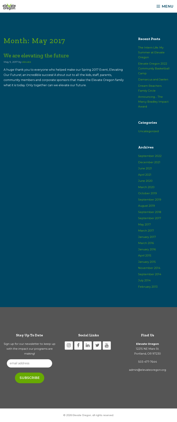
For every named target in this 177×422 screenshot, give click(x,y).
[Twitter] (97, 345)
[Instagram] (69, 345)
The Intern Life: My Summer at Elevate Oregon (151, 52)
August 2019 (146, 205)
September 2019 (149, 199)
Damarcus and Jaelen (153, 79)
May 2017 (144, 224)
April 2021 (144, 174)
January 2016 (147, 249)
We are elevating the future (36, 55)
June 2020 (145, 181)
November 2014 (149, 268)
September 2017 (149, 218)
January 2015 (147, 261)
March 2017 (146, 230)
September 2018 (149, 212)
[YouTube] (107, 345)
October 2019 (147, 193)
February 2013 (148, 286)
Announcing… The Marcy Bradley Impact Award (153, 101)
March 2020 (146, 187)
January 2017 (147, 237)
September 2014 (149, 274)
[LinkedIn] (88, 345)
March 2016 (146, 243)
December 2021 (149, 162)
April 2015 (144, 255)
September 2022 (150, 156)
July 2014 (144, 280)
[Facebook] (78, 345)
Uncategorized (148, 131)
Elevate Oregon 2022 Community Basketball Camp (153, 68)
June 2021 (145, 168)
